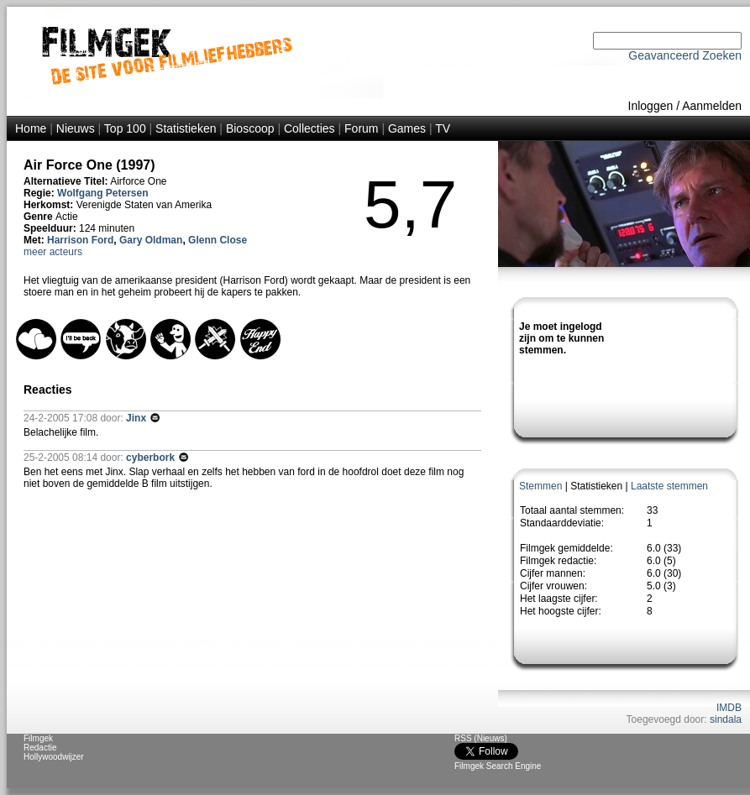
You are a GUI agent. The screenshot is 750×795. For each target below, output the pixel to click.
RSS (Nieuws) (480, 738)
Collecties (309, 128)
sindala (726, 719)
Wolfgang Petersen (102, 193)
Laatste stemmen (669, 486)
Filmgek (38, 738)
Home (30, 128)
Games (407, 128)
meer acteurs (53, 252)
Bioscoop (250, 128)
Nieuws (75, 128)
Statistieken (185, 128)
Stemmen (540, 486)
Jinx (137, 418)
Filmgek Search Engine (497, 766)
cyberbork (151, 457)
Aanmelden (712, 105)
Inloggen (651, 105)
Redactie (40, 747)
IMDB (729, 708)
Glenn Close (217, 240)
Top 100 (125, 128)
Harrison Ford (80, 240)
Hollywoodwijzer (54, 756)
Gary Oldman (150, 240)
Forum (361, 128)
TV (442, 128)
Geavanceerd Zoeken (685, 55)
